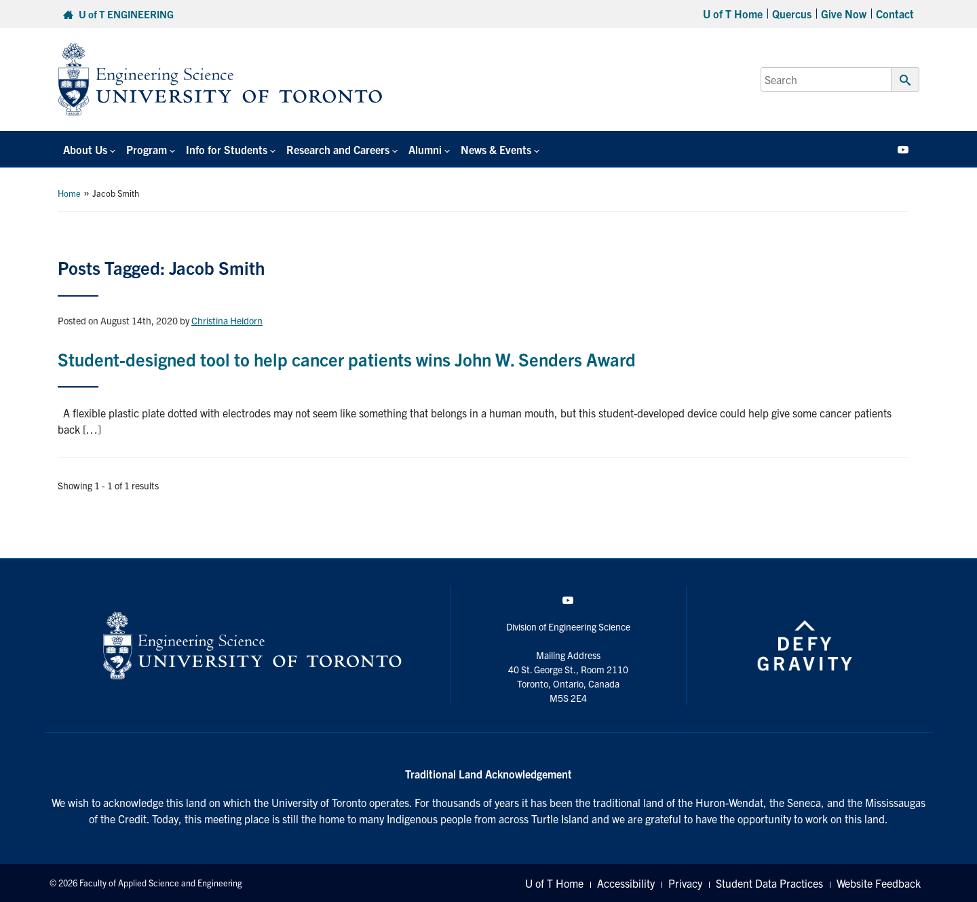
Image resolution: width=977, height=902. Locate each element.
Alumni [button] (425, 149)
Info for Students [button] (226, 149)
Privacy (685, 883)
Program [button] (146, 149)
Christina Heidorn (227, 320)
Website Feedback (879, 883)
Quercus (791, 13)
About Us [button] (85, 149)
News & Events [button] (496, 149)
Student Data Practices (769, 883)
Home (69, 193)
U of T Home (733, 13)
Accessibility (626, 883)
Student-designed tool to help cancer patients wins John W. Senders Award (347, 358)
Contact (895, 13)
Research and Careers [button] (337, 149)
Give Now (843, 13)
